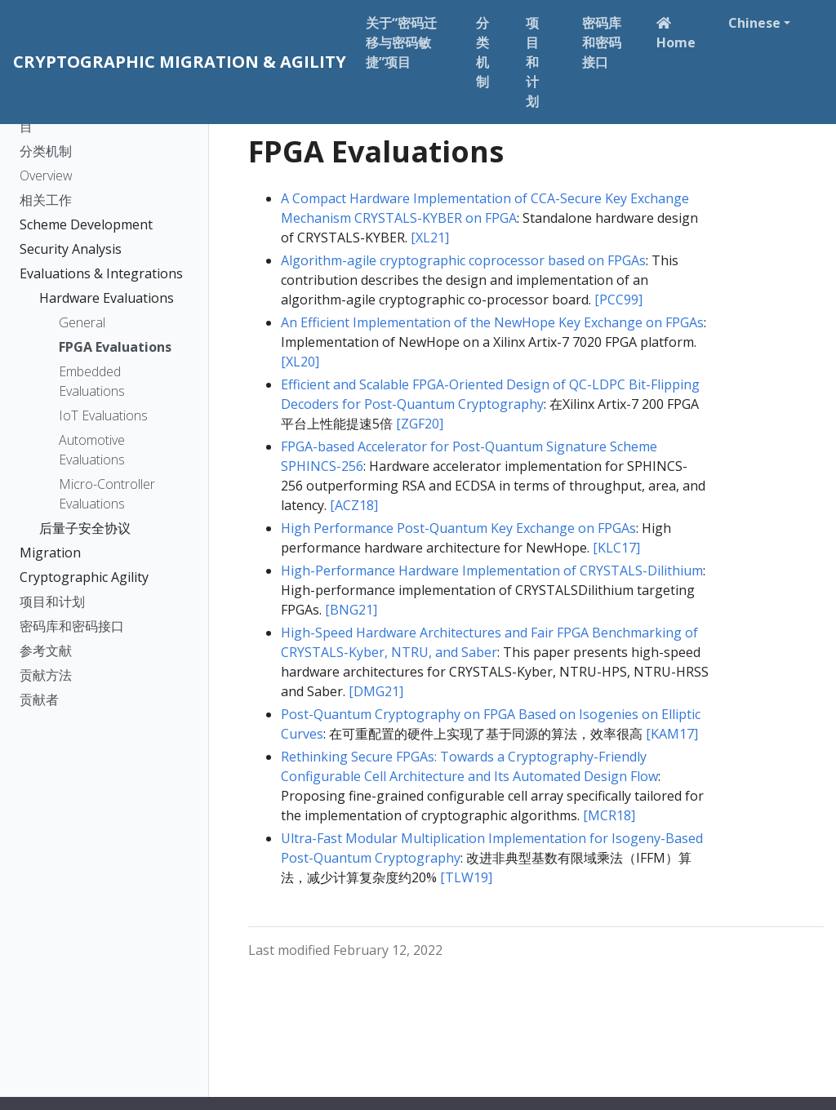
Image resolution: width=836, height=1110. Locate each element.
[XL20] (300, 362)
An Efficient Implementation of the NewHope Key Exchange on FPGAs (492, 322)
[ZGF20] (419, 424)
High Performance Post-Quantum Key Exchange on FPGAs (458, 528)
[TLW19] (466, 877)
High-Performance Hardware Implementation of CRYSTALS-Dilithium (492, 570)
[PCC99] (618, 300)
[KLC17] (616, 548)
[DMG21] (376, 691)
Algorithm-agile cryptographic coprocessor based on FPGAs (463, 260)
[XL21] (430, 237)
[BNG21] (351, 610)
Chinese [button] (754, 23)
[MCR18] (609, 815)
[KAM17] (672, 734)
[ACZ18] (354, 505)
